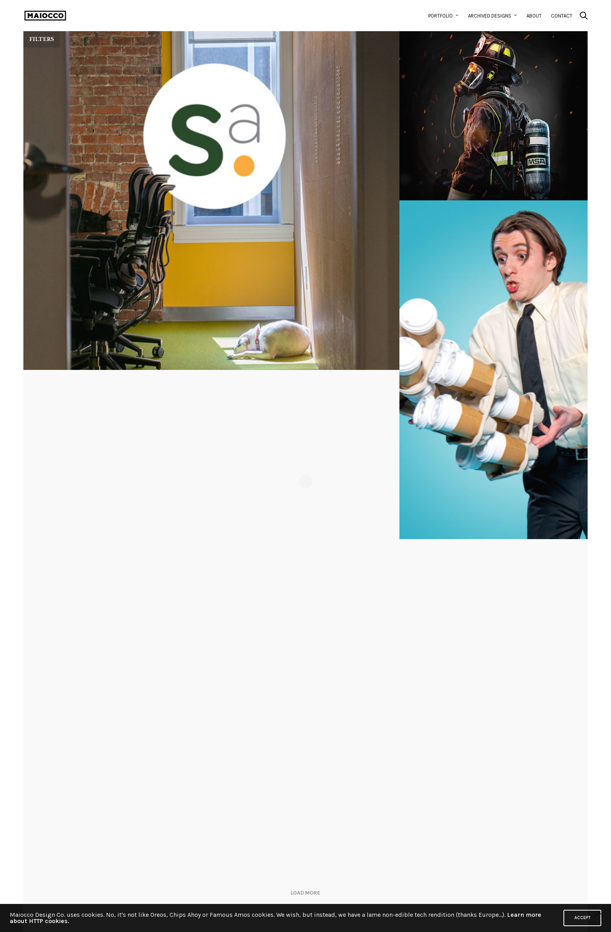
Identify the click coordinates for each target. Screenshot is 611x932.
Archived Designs (489, 16)
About (534, 16)
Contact (561, 16)
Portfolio (440, 16)
